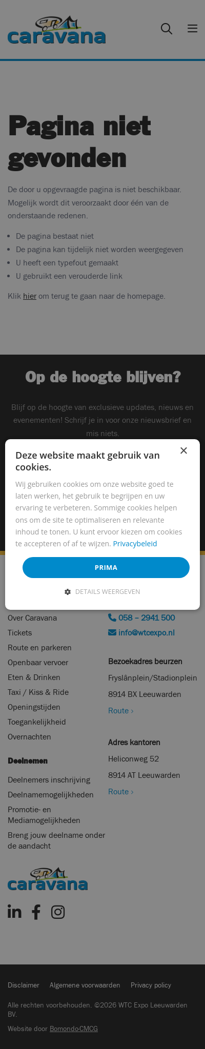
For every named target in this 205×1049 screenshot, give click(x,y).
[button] (102, 591)
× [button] (183, 451)
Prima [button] (106, 567)
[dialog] (102, 524)
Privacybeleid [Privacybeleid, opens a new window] (135, 543)
